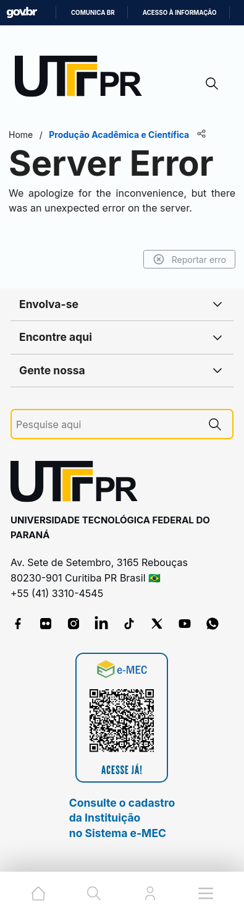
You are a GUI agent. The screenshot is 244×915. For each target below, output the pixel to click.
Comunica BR (93, 12)
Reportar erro (189, 259)
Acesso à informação (180, 12)
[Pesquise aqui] (107, 424)
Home (21, 134)
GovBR (21, 13)
